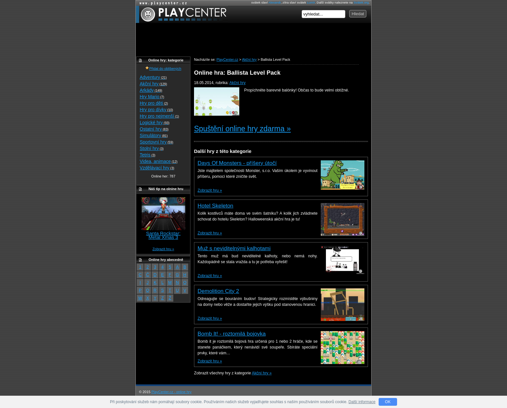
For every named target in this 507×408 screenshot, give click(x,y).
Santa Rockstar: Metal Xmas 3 (163, 235)
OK (388, 402)
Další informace (362, 402)
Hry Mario (152, 96)
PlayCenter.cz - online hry (171, 392)
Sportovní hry (156, 142)
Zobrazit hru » (210, 190)
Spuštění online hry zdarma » (242, 128)
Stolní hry (152, 148)
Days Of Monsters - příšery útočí (237, 163)
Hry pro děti (154, 103)
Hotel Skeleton (215, 206)
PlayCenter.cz (182, 14)
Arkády (151, 90)
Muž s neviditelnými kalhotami (234, 248)
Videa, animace (159, 161)
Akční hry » (262, 373)
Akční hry (237, 83)
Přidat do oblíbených (163, 68)
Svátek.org (361, 2)
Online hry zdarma (162, 3)
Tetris (147, 154)
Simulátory (154, 135)
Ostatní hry (154, 129)
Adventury (153, 77)
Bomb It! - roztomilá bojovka (232, 334)
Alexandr (274, 2)
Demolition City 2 (218, 291)
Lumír (311, 2)
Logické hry (154, 122)
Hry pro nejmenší (159, 116)
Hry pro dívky (156, 109)
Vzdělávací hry (157, 167)
